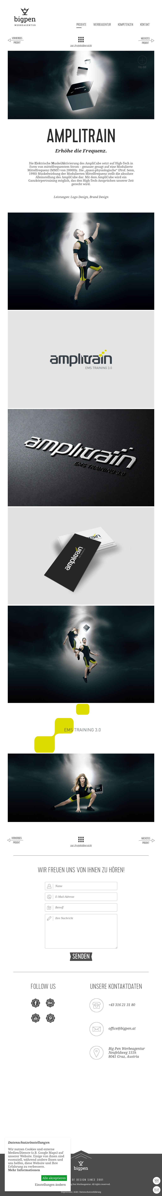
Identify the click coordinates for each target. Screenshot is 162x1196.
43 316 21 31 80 (156, 1180)
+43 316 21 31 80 (122, 1005)
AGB (76, 1192)
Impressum (66, 1192)
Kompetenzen (125, 24)
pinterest (50, 1018)
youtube (35, 1018)
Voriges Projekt (16, 41)
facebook (35, 1003)
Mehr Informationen (24, 1170)
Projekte (81, 24)
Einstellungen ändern (50, 1184)
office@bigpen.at (122, 1028)
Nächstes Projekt (146, 41)
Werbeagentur (102, 24)
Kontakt (145, 24)
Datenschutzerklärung (90, 1192)
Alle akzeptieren (54, 1178)
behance (50, 1003)
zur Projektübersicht (81, 45)
